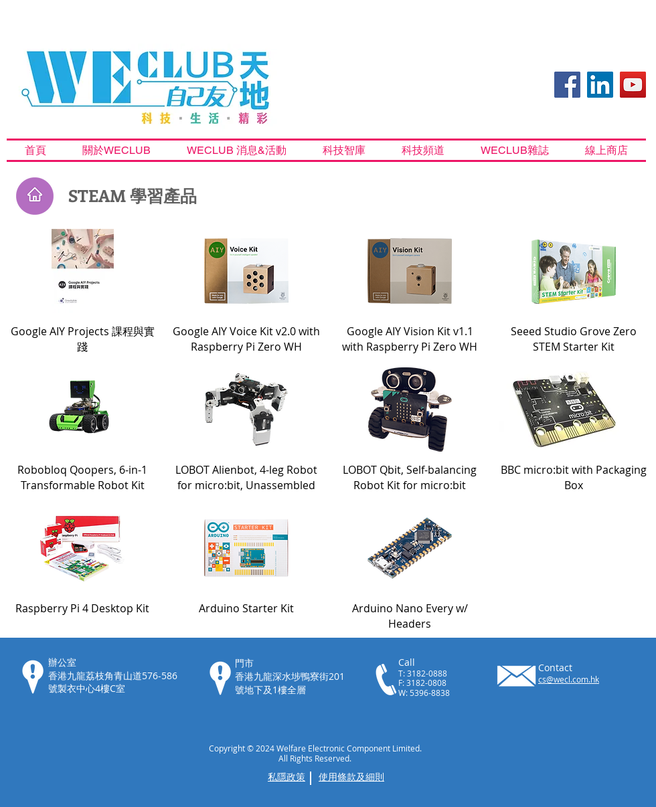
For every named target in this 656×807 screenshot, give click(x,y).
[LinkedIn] (600, 85)
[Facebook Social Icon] (567, 85)
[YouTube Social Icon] (633, 85)
